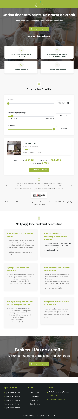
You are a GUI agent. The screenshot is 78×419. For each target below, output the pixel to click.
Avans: (11, 100)
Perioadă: (12, 125)
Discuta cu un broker (39, 29)
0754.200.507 (54, 396)
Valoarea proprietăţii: (17, 113)
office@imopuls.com (57, 399)
